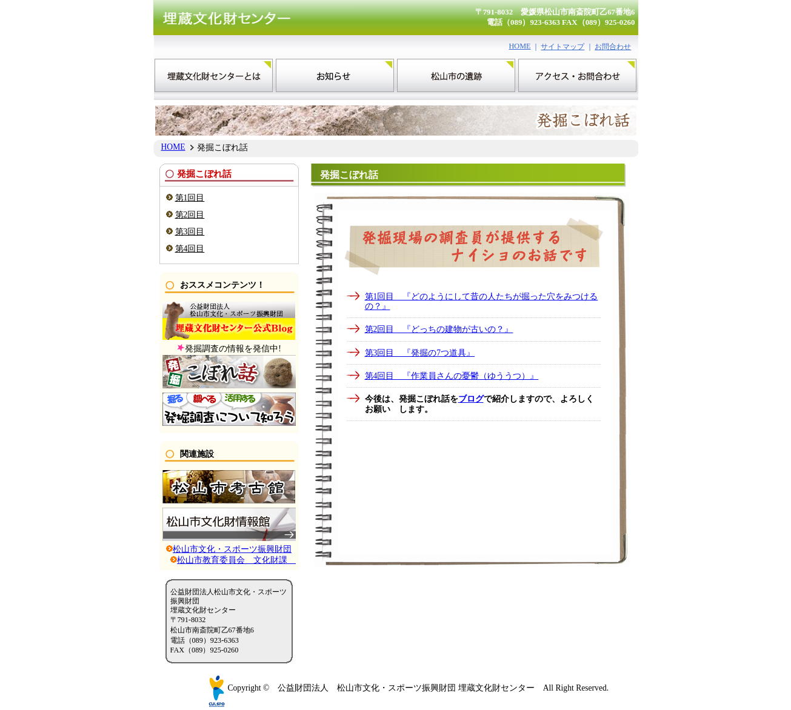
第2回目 (190, 214)
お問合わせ (613, 46)
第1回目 (190, 197)
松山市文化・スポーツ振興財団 (232, 549)
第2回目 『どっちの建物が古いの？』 (439, 329)
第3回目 (190, 231)
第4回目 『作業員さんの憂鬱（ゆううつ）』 (452, 375)
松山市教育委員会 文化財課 (236, 560)
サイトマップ (562, 46)
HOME (520, 46)
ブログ (471, 398)
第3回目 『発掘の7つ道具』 (420, 352)
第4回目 (190, 248)
